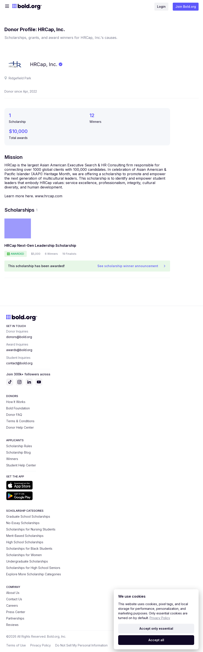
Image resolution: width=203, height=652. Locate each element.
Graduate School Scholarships (28, 516)
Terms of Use (16, 645)
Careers (12, 605)
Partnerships (15, 618)
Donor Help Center (20, 427)
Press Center (15, 612)
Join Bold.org (185, 6)
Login (161, 6)
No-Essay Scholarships (23, 523)
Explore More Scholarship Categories (33, 574)
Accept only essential (156, 628)
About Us (12, 593)
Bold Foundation (18, 408)
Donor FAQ (14, 414)
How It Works (15, 402)
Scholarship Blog (18, 452)
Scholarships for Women (24, 555)
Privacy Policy (40, 645)
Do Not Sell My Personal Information (81, 645)
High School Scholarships (24, 542)
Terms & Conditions (20, 421)
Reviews (12, 625)
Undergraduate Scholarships (27, 561)
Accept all (156, 640)
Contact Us (14, 599)
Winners (12, 459)
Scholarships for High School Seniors (33, 568)
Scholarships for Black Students (29, 548)
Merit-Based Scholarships (25, 536)
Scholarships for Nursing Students (30, 529)
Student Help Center (21, 465)
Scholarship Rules (19, 446)
